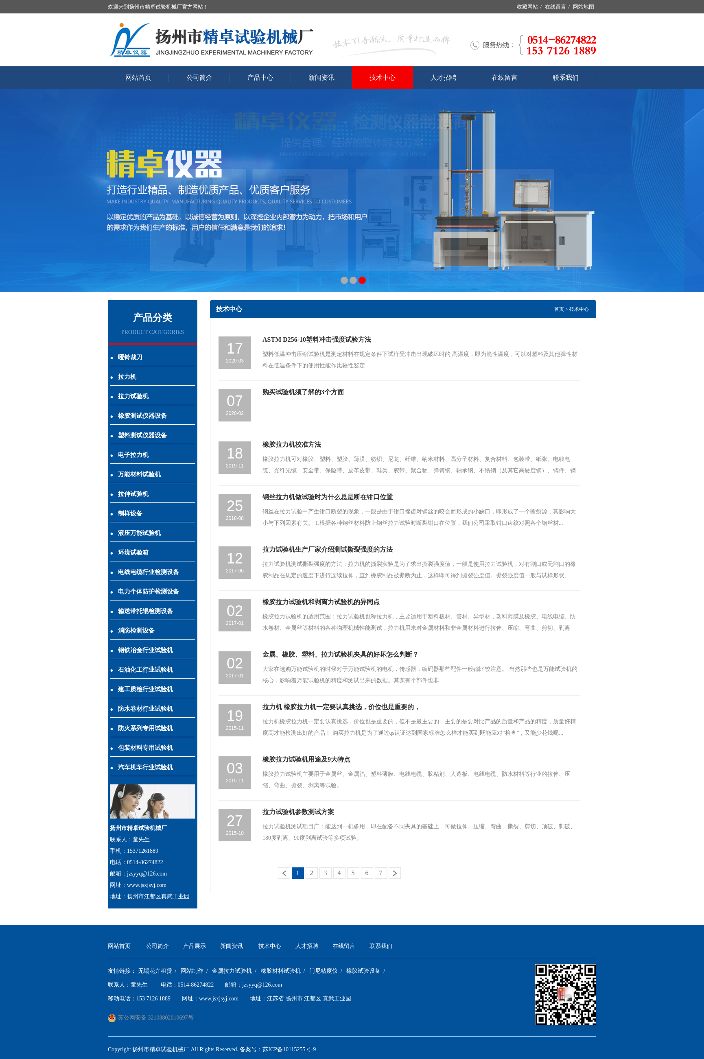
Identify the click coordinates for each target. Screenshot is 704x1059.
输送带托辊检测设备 (141, 611)
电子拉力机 (129, 455)
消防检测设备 (132, 630)
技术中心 (382, 77)
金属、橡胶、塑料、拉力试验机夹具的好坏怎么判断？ (340, 654)
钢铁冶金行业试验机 (141, 650)
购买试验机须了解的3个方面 (303, 392)
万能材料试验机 (135, 474)
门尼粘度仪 (323, 971)
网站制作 (192, 971)
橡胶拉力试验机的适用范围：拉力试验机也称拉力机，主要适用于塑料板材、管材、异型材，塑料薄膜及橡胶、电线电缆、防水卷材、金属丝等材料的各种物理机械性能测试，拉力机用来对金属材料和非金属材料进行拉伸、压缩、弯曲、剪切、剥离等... (419, 628)
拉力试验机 (129, 396)
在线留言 (555, 7)
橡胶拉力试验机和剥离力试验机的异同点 (321, 601)
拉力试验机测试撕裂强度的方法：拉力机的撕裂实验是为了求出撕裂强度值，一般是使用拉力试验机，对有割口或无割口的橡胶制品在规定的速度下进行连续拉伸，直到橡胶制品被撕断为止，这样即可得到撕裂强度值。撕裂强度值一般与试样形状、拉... (419, 575)
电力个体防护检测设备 (144, 591)
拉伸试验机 (129, 494)
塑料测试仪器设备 (138, 435)
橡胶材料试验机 (281, 971)
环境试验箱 (129, 552)
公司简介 (199, 77)
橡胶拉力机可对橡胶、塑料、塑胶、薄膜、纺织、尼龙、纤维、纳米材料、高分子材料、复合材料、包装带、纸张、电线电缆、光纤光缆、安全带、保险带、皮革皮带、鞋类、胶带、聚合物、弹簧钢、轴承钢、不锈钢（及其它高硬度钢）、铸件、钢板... (419, 470)
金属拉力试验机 (232, 971)
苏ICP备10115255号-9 (289, 1049)
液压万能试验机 (135, 533)
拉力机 (123, 376)
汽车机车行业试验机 (141, 767)
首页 (559, 309)
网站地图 (583, 7)
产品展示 (194, 946)
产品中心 (260, 77)
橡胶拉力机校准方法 (291, 444)
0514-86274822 (196, 985)
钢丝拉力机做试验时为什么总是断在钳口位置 (327, 496)
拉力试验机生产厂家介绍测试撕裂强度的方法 (327, 549)
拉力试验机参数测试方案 (298, 811)
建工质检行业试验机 (141, 689)
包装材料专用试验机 (141, 748)
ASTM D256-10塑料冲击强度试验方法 (316, 339)
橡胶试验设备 (363, 971)
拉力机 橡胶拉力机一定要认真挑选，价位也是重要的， (341, 706)
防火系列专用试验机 (141, 728)
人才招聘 (444, 77)
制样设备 (126, 513)
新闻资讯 (321, 77)
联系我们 (566, 77)
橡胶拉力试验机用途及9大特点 (306, 759)
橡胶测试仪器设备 (138, 416)
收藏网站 (527, 7)
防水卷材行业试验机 (141, 708)
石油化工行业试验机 (141, 669)
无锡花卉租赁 (155, 971)
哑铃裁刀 (126, 357)
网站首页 (138, 77)
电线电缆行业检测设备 (144, 572)
